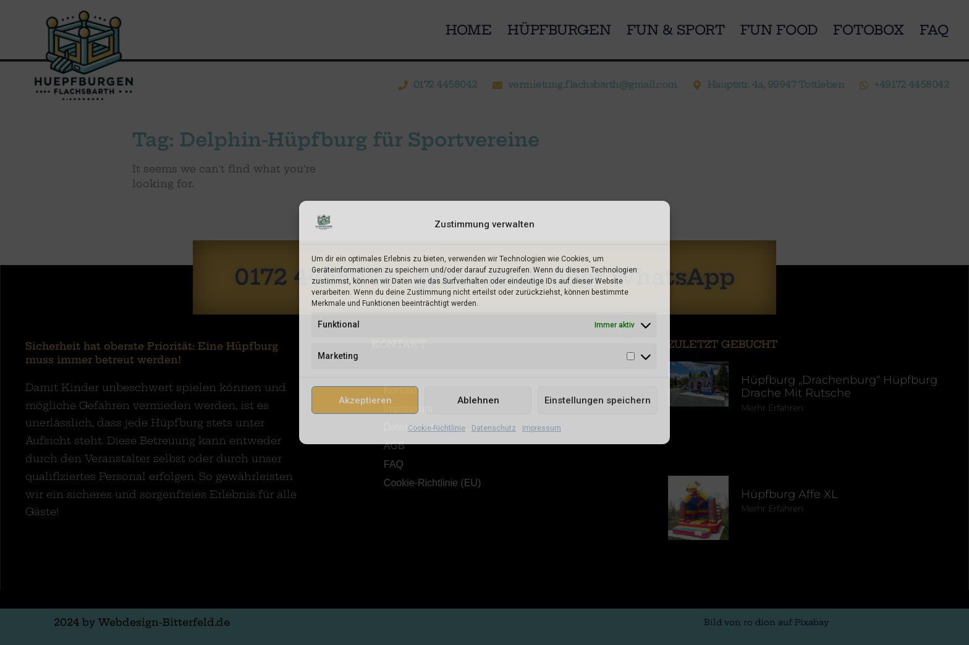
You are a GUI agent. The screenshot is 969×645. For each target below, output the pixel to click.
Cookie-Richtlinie (436, 428)
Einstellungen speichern (597, 400)
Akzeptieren (365, 400)
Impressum (541, 428)
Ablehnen (478, 400)
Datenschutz (494, 428)
